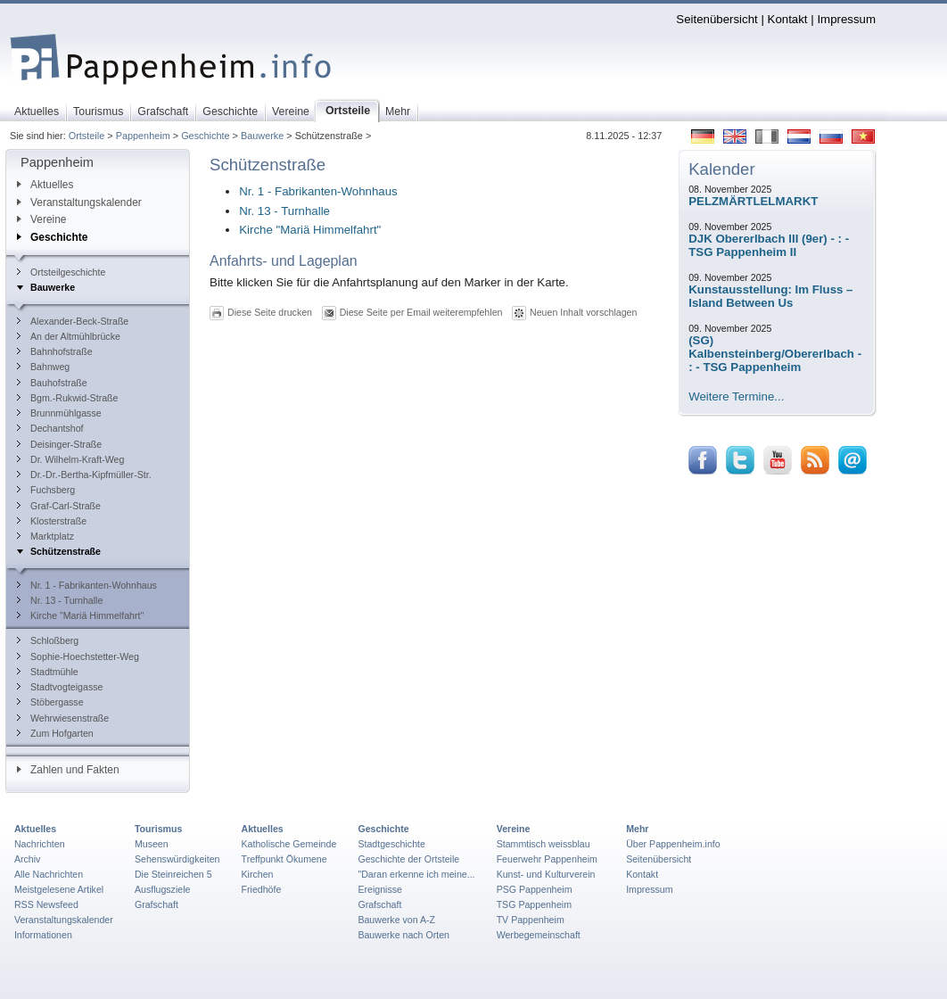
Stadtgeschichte (391, 843)
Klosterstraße (51, 521)
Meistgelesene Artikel (58, 889)
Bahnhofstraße (55, 351)
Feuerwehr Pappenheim (547, 859)
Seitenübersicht (716, 19)
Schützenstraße (59, 551)
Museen (152, 843)
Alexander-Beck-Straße (72, 321)
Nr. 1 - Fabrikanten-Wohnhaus (87, 585)
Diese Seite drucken (269, 312)
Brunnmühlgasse (59, 413)
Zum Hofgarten (55, 733)
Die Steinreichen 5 (173, 874)
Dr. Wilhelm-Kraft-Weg (70, 459)
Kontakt (788, 19)
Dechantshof (50, 428)
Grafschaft (156, 904)
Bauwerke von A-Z (396, 919)
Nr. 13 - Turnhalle (60, 600)
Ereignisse (380, 889)
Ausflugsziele (163, 889)
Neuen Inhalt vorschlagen (583, 312)
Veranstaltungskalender (79, 202)
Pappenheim (143, 135)
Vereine (42, 219)
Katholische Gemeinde (289, 843)
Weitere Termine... (736, 396)
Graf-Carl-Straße (59, 505)
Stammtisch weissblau (543, 843)
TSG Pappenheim (534, 904)
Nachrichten (39, 843)
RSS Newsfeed (46, 904)
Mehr (637, 828)
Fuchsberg (46, 489)
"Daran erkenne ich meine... (416, 874)
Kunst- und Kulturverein (546, 874)
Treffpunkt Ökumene (284, 859)
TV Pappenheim (530, 919)
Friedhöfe (262, 889)
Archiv (27, 859)
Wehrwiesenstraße (63, 718)
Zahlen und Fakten (68, 770)
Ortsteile (87, 135)
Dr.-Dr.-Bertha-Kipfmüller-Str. (84, 474)
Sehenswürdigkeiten (177, 859)
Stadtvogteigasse (60, 686)
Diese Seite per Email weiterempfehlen (421, 312)
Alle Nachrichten (48, 874)
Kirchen (258, 874)
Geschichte (205, 135)
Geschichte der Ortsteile (408, 859)
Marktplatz (45, 536)
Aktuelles (45, 184)
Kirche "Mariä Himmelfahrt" (80, 615)
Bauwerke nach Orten (403, 934)
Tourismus (158, 828)
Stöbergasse (50, 702)
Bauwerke (262, 135)
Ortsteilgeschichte (61, 272)
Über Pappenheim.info (673, 843)
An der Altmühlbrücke (68, 336)
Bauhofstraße (52, 382)
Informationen (43, 934)
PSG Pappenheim (534, 889)
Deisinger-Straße (59, 444)
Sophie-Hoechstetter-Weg (78, 656)
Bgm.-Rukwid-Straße (67, 397)
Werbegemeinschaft (539, 934)
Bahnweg (43, 366)
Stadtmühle (47, 671)
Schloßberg (47, 640)
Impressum (846, 19)
